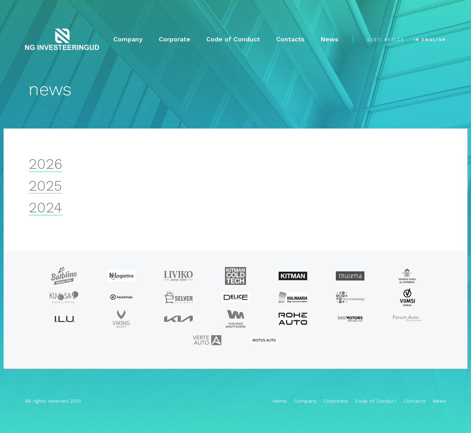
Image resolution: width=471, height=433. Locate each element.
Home (280, 401)
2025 (45, 186)
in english (429, 39)
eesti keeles (385, 39)
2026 (45, 164)
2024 (45, 208)
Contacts (290, 39)
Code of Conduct (233, 39)
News (329, 39)
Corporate (174, 39)
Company (128, 39)
